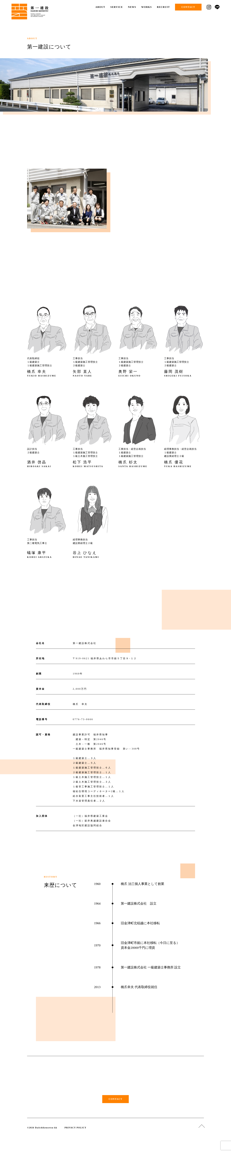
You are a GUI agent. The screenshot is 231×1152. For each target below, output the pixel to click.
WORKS (146, 7)
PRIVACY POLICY (75, 1128)
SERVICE (116, 7)
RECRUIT (163, 7)
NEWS (132, 7)
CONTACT (188, 7)
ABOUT (100, 7)
